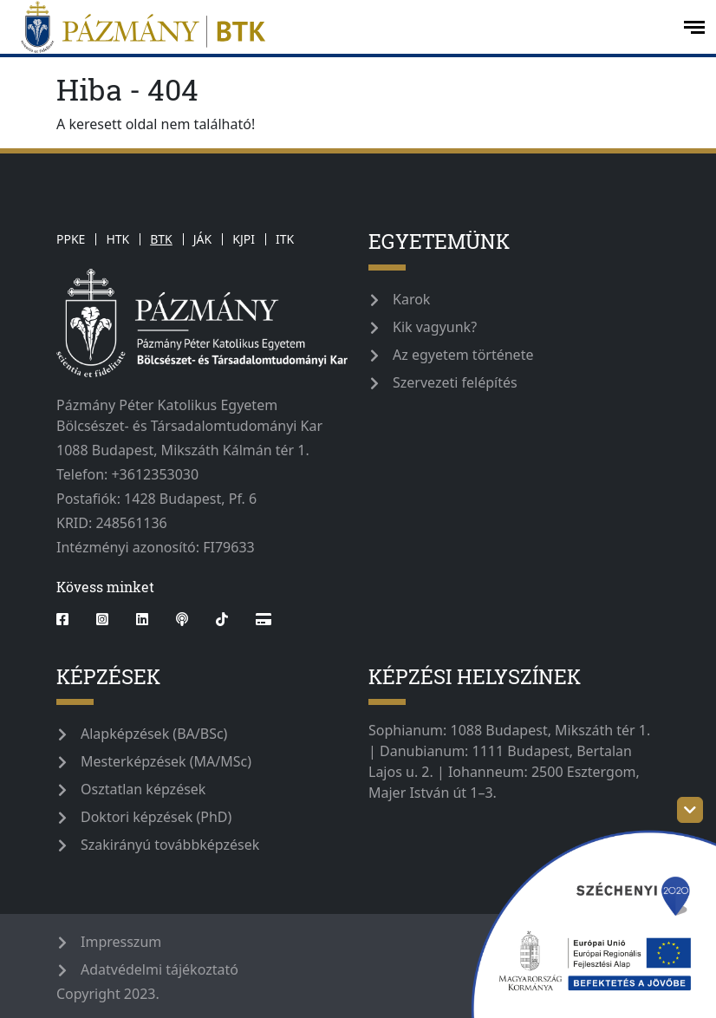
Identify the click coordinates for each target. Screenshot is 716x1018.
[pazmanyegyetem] (340, 27)
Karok (411, 299)
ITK (285, 239)
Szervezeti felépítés (455, 382)
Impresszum (121, 941)
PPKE (70, 239)
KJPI (243, 239)
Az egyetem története (463, 354)
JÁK (202, 239)
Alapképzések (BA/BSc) (154, 733)
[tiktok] (222, 619)
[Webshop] (263, 619)
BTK (161, 239)
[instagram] (102, 619)
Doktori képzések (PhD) (156, 816)
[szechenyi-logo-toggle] (690, 810)
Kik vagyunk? (435, 326)
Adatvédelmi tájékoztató (159, 969)
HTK (117, 239)
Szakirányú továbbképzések (170, 844)
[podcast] (182, 619)
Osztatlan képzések (143, 789)
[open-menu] (694, 27)
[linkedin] (142, 619)
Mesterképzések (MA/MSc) (166, 761)
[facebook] (69, 619)
